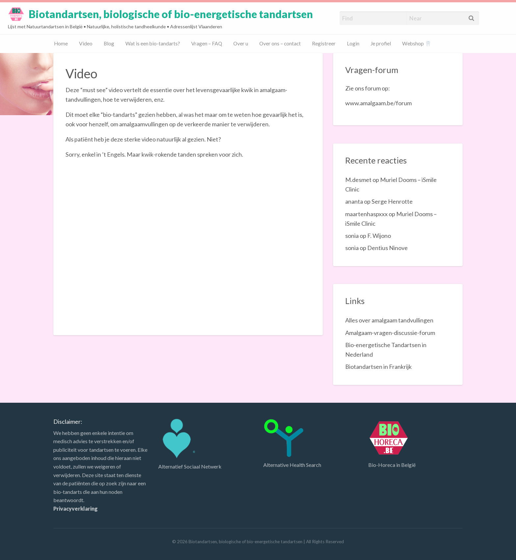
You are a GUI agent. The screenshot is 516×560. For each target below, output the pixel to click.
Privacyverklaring (75, 508)
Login (353, 43)
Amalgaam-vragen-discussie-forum (390, 332)
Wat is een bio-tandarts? (152, 43)
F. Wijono (379, 235)
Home (61, 43)
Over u (240, 43)
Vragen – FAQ (206, 43)
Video (85, 43)
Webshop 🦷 (416, 43)
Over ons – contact (280, 43)
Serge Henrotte (392, 201)
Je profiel (381, 43)
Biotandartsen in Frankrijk (378, 366)
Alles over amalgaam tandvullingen (389, 320)
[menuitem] (60, 44)
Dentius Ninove (387, 247)
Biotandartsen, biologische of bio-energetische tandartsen (171, 14)
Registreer (324, 43)
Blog (109, 43)
